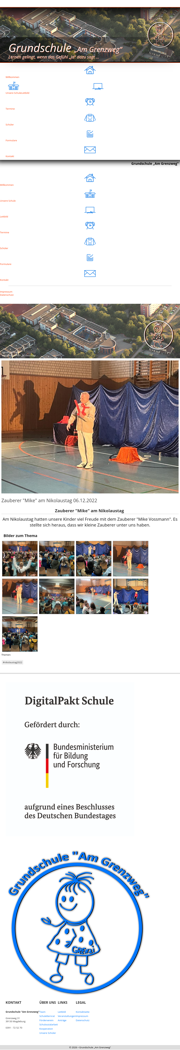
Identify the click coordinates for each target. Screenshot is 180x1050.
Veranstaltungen (67, 1016)
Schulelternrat (47, 1016)
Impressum (6, 291)
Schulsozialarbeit (48, 1024)
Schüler (51, 118)
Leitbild (62, 86)
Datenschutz (7, 294)
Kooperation (46, 1028)
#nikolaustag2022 (12, 662)
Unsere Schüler (47, 1033)
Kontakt (51, 150)
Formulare (51, 134)
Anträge (62, 1020)
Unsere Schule (48, 194)
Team (42, 1011)
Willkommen (51, 71)
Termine (51, 102)
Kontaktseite (82, 1011)
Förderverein (46, 1020)
